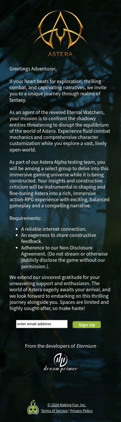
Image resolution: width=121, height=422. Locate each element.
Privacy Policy (81, 410)
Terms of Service (54, 410)
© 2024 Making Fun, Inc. (67, 404)
